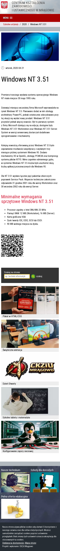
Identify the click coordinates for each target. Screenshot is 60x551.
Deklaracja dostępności (13, 543)
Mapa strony (30, 543)
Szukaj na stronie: (12, 272)
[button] (7, 17)
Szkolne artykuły (10, 24)
